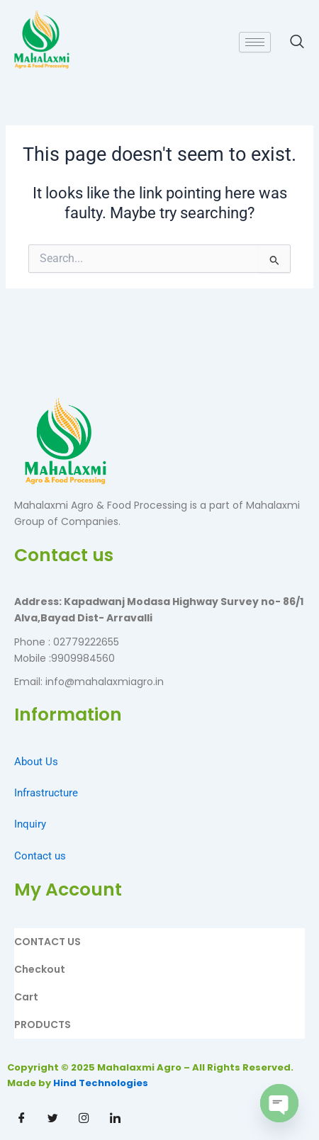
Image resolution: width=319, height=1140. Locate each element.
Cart (26, 997)
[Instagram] (83, 1118)
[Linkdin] (114, 1118)
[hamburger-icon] (255, 42)
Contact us (40, 856)
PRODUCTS (42, 1024)
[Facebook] (21, 1118)
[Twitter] (52, 1118)
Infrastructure (46, 792)
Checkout (39, 969)
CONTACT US (47, 942)
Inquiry (30, 824)
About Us (36, 761)
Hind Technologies (100, 1083)
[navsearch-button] (290, 42)
